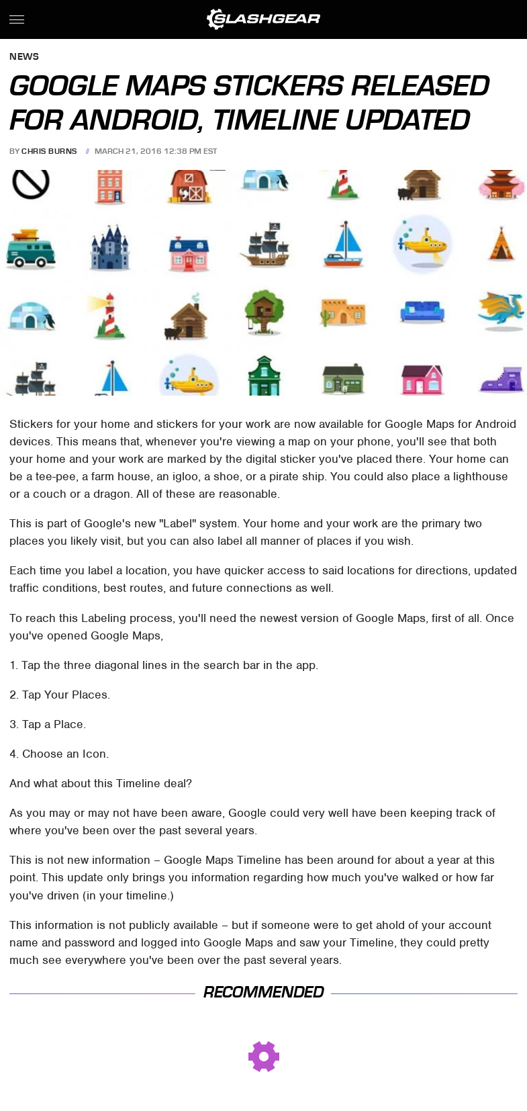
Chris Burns (49, 151)
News (24, 57)
